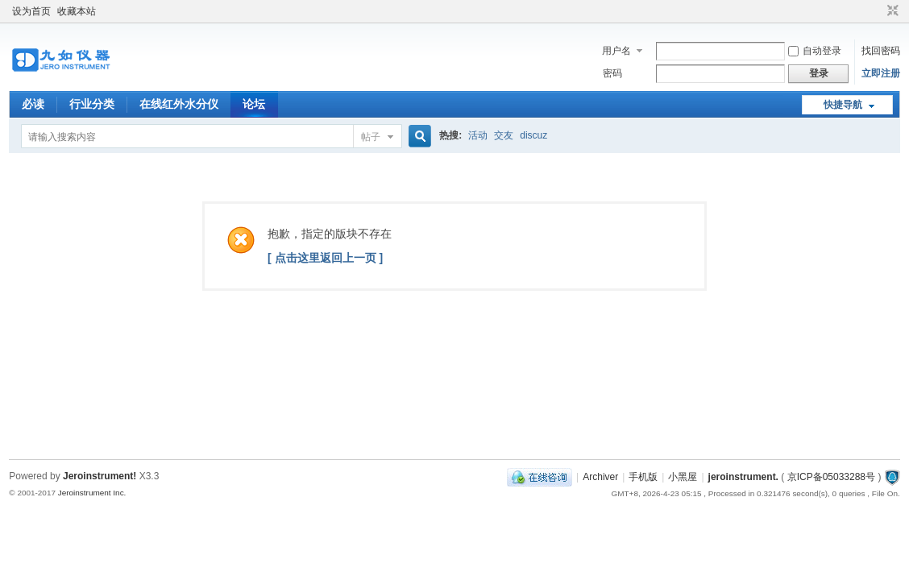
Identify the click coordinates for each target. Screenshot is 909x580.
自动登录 (814, 50)
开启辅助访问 (878, 11)
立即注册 (880, 73)
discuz (533, 135)
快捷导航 (843, 104)
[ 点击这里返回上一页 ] (325, 257)
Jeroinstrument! (99, 476)
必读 (33, 103)
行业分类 (91, 103)
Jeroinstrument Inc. (92, 492)
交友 (503, 135)
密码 (612, 73)
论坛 (254, 103)
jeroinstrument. (743, 477)
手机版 (643, 477)
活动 (478, 135)
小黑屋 (682, 477)
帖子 (370, 137)
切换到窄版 (891, 11)
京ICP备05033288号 (831, 477)
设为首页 (31, 11)
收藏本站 (76, 11)
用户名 (616, 50)
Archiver (600, 477)
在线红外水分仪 (178, 103)
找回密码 (880, 50)
